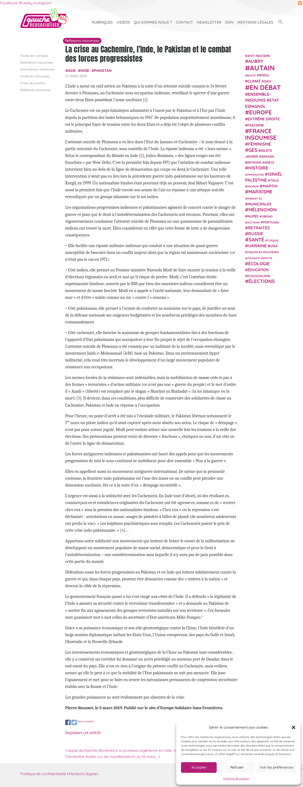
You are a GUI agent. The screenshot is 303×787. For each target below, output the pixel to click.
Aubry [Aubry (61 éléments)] (255, 61)
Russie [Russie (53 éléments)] (255, 233)
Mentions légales (255, 22)
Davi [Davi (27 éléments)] (267, 81)
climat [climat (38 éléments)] (254, 81)
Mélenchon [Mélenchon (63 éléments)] (262, 210)
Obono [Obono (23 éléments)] (267, 216)
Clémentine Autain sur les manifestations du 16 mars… (112, 756)
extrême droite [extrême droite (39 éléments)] (264, 119)
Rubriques (102, 22)
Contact (184, 22)
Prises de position (32, 83)
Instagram (42, 2)
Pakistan (103, 70)
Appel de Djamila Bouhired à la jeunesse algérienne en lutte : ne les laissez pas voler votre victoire (151, 750)
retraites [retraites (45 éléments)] (259, 227)
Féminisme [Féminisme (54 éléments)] (259, 144)
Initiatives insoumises (35, 76)
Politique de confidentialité (43, 773)
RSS (300, 3)
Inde (85, 70)
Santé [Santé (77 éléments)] (256, 239)
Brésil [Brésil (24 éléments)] (264, 75)
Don (229, 22)
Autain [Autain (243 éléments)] (262, 68)
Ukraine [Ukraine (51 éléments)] (257, 245)
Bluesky (25, 2)
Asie (72, 70)
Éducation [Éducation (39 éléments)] (258, 269)
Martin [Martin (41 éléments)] (270, 185)
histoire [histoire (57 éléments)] (258, 168)
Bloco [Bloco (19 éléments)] (251, 75)
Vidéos (123, 22)
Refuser (237, 767)
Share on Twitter (74, 722)
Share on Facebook (68, 722)
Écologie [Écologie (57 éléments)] (259, 263)
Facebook (9, 2)
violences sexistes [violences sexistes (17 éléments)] (259, 258)
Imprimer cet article (83, 732)
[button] (293, 727)
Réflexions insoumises (35, 90)
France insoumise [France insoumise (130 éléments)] (261, 134)
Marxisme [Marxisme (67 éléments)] (260, 192)
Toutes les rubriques (34, 55)
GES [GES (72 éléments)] (252, 150)
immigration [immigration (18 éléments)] (255, 174)
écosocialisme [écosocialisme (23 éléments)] (258, 276)
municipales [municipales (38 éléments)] (260, 204)
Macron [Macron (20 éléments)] (253, 186)
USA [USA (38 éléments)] (273, 245)
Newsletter (209, 22)
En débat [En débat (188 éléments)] (265, 87)
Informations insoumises (37, 69)
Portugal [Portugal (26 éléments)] (271, 222)
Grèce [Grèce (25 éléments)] (269, 162)
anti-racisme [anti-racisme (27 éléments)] (258, 56)
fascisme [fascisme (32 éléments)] (255, 125)
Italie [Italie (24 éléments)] (274, 180)
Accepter (198, 767)
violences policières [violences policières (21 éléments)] (263, 252)
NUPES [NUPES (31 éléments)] (253, 216)
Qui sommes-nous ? (153, 22)
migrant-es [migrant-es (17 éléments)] (254, 198)
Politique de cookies (236, 778)
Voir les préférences (276, 767)
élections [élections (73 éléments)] (261, 281)
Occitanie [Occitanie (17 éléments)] (253, 222)
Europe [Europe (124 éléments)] (260, 112)
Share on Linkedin (86, 721)
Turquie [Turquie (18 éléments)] (272, 240)
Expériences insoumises (36, 62)
